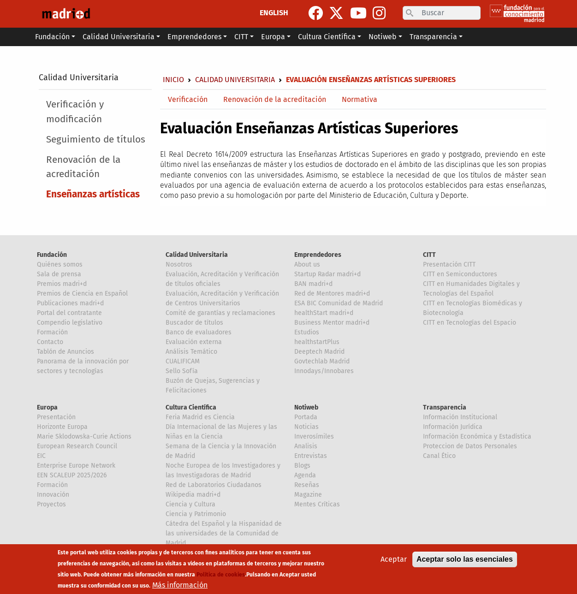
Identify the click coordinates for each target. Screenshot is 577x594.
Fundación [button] (52, 36)
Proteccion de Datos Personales (470, 446)
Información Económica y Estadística (477, 436)
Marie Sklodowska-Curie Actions (84, 436)
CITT (429, 255)
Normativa (359, 99)
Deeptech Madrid (319, 352)
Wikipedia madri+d (193, 495)
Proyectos (51, 504)
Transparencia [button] (433, 36)
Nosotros (179, 264)
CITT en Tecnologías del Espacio (469, 323)
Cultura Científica (191, 407)
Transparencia (444, 407)
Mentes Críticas (317, 504)
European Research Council (77, 446)
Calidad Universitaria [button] (119, 36)
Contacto (50, 342)
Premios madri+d (62, 284)
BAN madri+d (313, 284)
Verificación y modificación (75, 112)
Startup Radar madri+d (327, 274)
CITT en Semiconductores (460, 274)
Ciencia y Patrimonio (196, 514)
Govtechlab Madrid (322, 361)
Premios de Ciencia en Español (82, 293)
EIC (41, 456)
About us (307, 264)
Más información (180, 585)
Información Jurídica (452, 427)
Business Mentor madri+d (331, 323)
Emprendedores (317, 255)
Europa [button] (273, 36)
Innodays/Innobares (324, 371)
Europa (47, 407)
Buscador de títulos (194, 323)
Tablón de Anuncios (65, 352)
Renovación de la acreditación (83, 167)
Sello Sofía (182, 371)
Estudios (306, 332)
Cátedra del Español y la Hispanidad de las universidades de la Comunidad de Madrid (224, 533)
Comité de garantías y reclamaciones (220, 313)
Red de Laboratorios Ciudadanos (214, 485)
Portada (305, 417)
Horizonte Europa (62, 427)
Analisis (305, 446)
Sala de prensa (59, 274)
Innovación (53, 495)
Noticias (306, 427)
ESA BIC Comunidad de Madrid (338, 303)
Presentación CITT (449, 264)
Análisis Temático (191, 352)
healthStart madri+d (323, 313)
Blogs (302, 465)
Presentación (56, 417)
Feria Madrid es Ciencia (200, 417)
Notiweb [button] (383, 36)
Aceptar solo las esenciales (464, 560)
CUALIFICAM (183, 361)
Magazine (308, 495)
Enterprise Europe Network (76, 465)
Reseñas (306, 485)
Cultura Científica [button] (327, 36)
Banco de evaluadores (199, 332)
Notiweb (306, 407)
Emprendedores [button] (194, 36)
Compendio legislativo (69, 323)
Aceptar (394, 559)
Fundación (52, 255)
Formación (52, 332)
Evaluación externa (194, 342)
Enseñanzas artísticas (93, 194)
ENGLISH (274, 12)
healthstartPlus (316, 342)
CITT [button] (241, 36)
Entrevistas (310, 456)
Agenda (305, 475)
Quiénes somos (60, 264)
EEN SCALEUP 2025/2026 (72, 475)
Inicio (173, 79)
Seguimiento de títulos (95, 139)
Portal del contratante (69, 313)
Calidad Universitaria (79, 77)
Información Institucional (460, 417)
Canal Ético (439, 456)
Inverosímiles (314, 436)
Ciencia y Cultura (190, 504)
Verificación (188, 99)
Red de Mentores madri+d (332, 293)
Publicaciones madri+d (70, 303)
